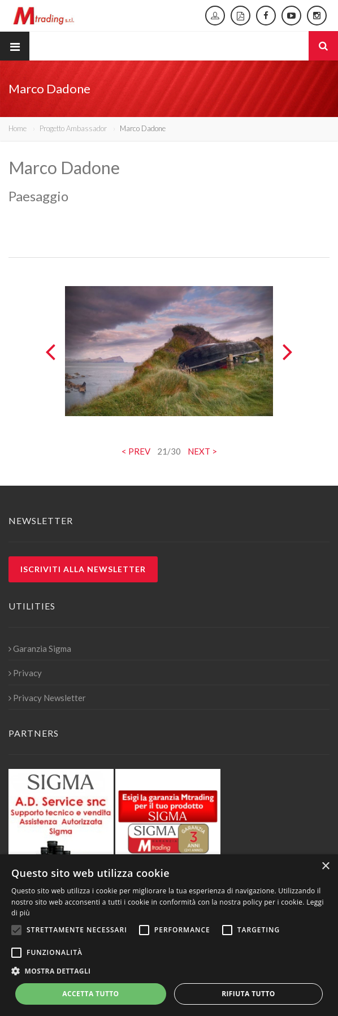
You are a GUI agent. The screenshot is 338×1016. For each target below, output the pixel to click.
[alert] (169, 935)
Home (17, 128)
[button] (169, 971)
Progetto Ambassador (73, 128)
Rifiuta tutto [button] (248, 993)
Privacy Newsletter (47, 698)
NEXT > (202, 451)
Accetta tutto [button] (90, 993)
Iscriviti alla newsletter (83, 569)
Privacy (25, 673)
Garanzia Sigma (39, 648)
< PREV (136, 451)
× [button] (325, 866)
